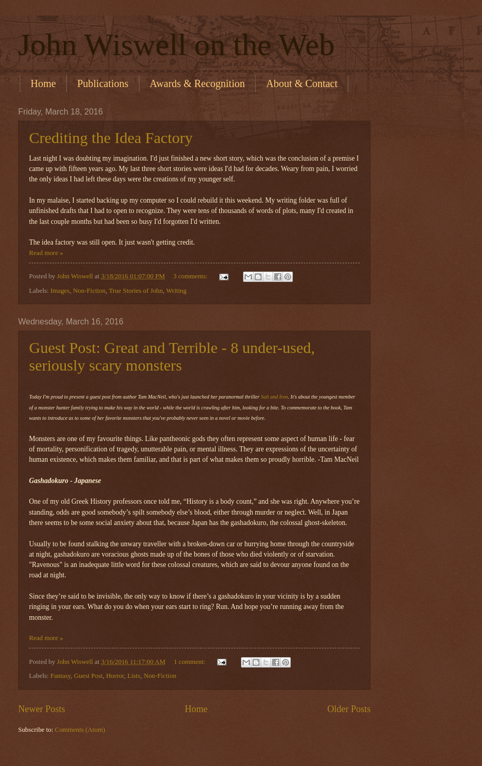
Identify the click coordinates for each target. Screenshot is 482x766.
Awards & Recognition (197, 83)
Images (59, 290)
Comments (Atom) (80, 729)
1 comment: (190, 661)
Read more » (46, 253)
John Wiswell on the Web (176, 44)
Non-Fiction (89, 290)
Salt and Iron (274, 397)
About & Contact (301, 83)
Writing (176, 290)
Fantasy (60, 675)
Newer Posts (41, 709)
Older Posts (349, 709)
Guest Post (88, 675)
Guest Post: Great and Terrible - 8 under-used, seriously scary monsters (172, 356)
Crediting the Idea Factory (111, 137)
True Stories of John (136, 290)
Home (43, 83)
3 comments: (191, 276)
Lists (133, 675)
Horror (115, 675)
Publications (103, 83)
